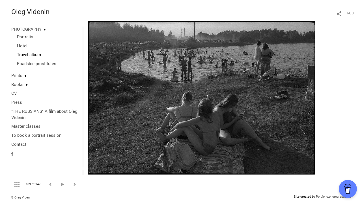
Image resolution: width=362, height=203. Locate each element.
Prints (16, 75)
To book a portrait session (36, 135)
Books (17, 84)
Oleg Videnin (30, 12)
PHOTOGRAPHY (26, 29)
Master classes (25, 126)
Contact (18, 144)
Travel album (29, 54)
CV (14, 93)
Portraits (25, 36)
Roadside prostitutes (36, 63)
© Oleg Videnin (21, 197)
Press (16, 102)
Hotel (22, 45)
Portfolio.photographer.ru (333, 196)
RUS (350, 13)
